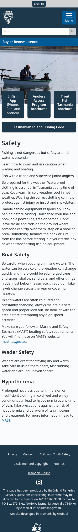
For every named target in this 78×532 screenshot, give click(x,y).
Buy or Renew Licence (20, 41)
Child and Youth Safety (55, 454)
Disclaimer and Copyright (31, 464)
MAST (6, 420)
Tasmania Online (39, 473)
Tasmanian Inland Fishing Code (39, 127)
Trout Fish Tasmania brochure (65, 102)
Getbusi (62, 514)
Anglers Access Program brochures (39, 102)
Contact (28, 454)
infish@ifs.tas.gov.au (47, 508)
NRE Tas (59, 464)
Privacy (12, 454)
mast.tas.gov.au (14, 341)
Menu (69, 17)
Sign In (39, 3)
